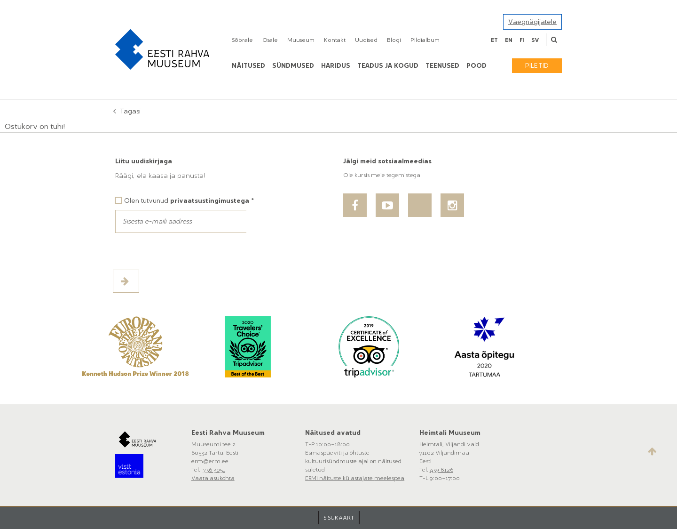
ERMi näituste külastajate (339, 478)
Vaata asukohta (213, 478)
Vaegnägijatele (532, 22)
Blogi (394, 40)
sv (535, 40)
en (508, 40)
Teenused (442, 66)
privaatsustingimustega (209, 201)
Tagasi (130, 111)
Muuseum (301, 40)
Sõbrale (242, 40)
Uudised (366, 40)
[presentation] (186, 251)
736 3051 (214, 469)
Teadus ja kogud (387, 66)
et (494, 40)
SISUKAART (338, 517)
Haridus (335, 66)
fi (522, 40)
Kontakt (335, 40)
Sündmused (293, 66)
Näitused (248, 66)
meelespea (389, 478)
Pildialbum (425, 40)
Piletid (537, 66)
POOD (476, 66)
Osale (270, 40)
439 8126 (441, 469)
